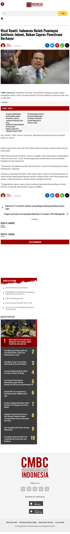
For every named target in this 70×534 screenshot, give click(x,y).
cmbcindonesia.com (34, 528)
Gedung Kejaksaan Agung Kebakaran (16, 288)
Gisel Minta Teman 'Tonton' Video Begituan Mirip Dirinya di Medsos (15, 365)
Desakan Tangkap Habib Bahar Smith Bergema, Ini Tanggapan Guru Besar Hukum (16, 407)
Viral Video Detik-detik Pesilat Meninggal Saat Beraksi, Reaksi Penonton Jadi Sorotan (20, 343)
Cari (62, 13)
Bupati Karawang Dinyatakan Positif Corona (18, 305)
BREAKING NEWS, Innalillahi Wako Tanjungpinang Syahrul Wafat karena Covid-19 (18, 294)
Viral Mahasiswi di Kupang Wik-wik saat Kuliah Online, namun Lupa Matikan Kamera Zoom (15, 355)
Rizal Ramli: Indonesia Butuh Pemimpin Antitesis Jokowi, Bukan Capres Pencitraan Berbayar (31, 34)
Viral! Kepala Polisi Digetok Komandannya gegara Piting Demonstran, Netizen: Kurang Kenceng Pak (18, 384)
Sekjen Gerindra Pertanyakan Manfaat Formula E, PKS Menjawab (34, 214)
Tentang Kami (11, 524)
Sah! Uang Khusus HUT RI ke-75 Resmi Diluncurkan (14, 431)
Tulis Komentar (35, 242)
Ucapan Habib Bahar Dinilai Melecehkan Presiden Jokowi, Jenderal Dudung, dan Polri (14, 118)
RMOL (39, 187)
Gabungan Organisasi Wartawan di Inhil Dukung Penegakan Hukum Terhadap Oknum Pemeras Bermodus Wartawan (16, 419)
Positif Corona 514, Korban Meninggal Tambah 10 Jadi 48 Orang (17, 310)
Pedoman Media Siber (27, 524)
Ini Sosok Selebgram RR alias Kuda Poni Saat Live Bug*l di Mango (15, 374)
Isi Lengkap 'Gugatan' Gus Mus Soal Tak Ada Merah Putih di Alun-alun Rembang (15, 441)
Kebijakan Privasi (45, 524)
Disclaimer (59, 524)
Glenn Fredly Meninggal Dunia (14, 301)
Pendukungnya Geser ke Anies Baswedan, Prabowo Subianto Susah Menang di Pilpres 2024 (36, 118)
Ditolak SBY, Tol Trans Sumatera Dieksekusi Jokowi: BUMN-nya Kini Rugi (15, 396)
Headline (9, 46)
